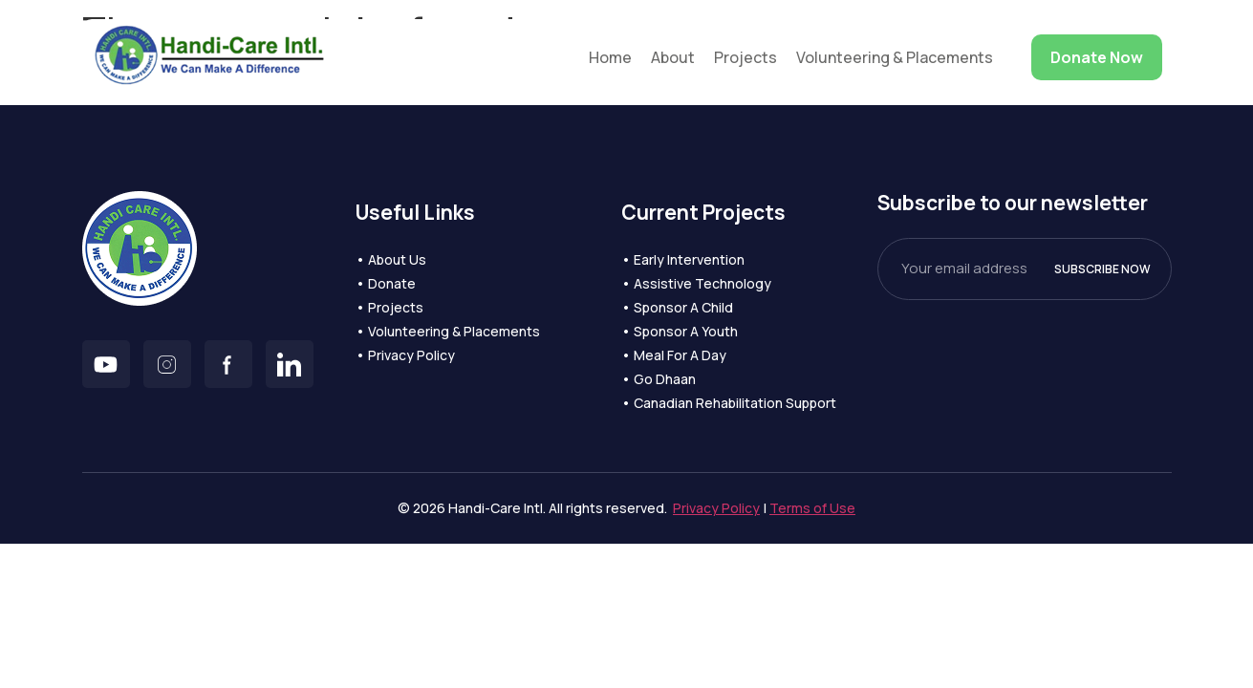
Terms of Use (812, 508)
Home (610, 57)
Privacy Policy (716, 508)
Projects (745, 57)
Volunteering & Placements (894, 57)
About (673, 57)
